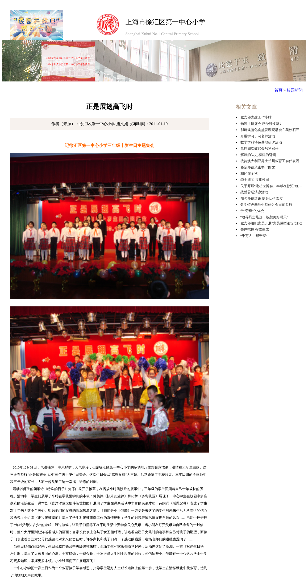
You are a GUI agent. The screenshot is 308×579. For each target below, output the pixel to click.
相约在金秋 (249, 173)
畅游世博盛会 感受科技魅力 (261, 124)
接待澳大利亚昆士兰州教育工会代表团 (269, 161)
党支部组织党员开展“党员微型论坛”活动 (271, 223)
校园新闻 (295, 90)
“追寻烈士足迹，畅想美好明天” (264, 217)
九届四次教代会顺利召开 (259, 148)
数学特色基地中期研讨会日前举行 (266, 205)
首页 (278, 90)
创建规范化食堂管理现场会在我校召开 (269, 130)
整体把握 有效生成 (254, 229)
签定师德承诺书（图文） (259, 167)
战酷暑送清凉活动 (254, 192)
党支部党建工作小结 (256, 117)
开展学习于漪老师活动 (257, 136)
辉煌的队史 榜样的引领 (258, 155)
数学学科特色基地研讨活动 (261, 142)
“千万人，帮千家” (254, 236)
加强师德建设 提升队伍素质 (261, 198)
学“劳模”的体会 (252, 211)
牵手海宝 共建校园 (254, 180)
